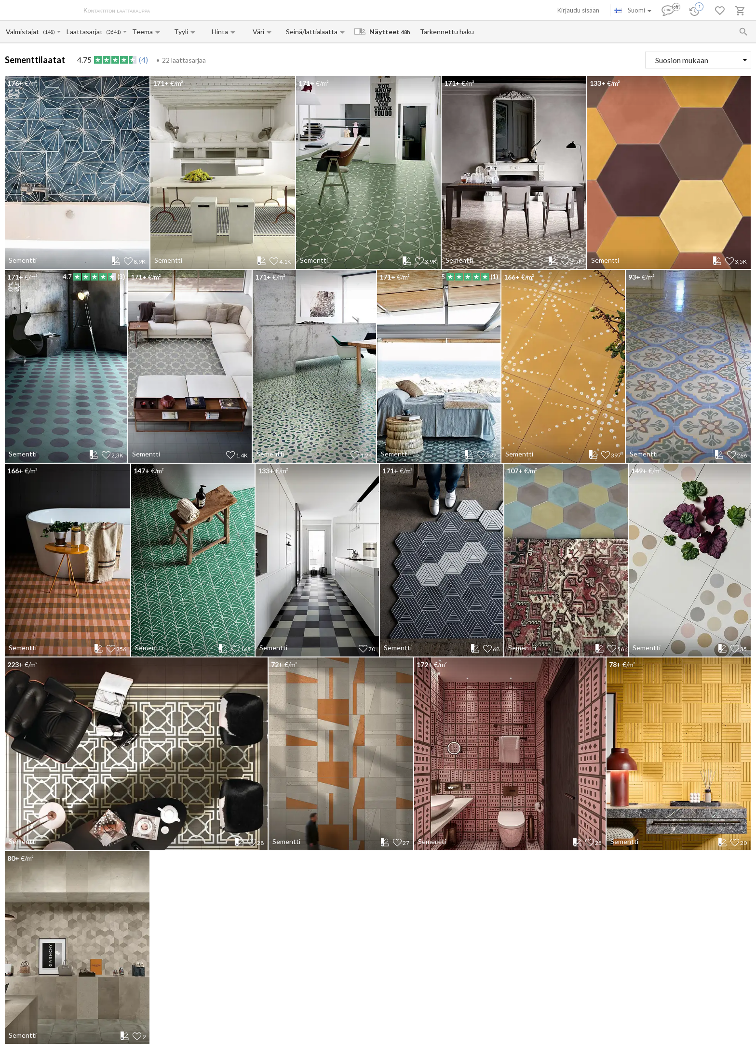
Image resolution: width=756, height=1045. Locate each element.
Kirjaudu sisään (578, 10)
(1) (494, 277)
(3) (121, 277)
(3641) (113, 32)
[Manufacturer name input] (23, 31)
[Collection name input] (86, 31)
